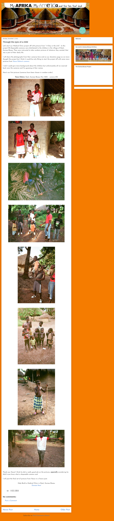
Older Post (65, 510)
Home (36, 510)
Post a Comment (11, 500)
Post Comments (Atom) (41, 515)
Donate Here (36, 485)
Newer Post (8, 510)
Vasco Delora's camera (21, 61)
